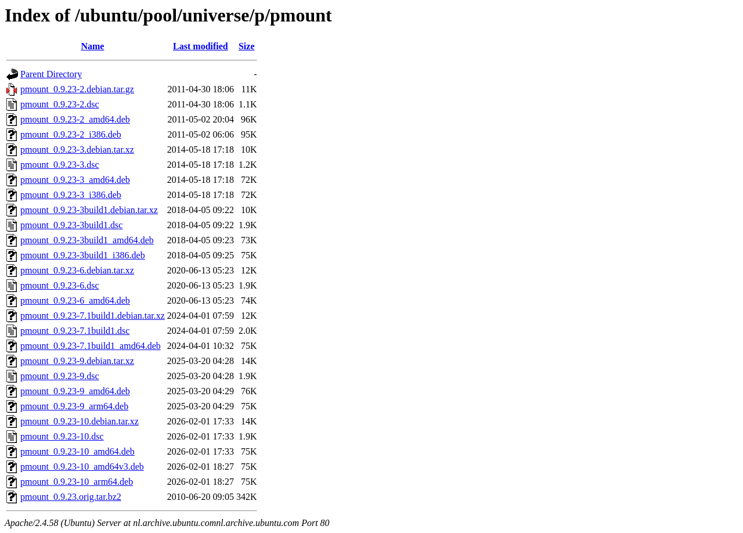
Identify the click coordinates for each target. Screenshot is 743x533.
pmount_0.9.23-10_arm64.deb (76, 482)
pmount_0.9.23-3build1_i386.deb (82, 255)
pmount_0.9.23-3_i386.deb (70, 195)
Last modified (200, 46)
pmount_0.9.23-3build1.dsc (71, 225)
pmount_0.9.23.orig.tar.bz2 (70, 497)
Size (247, 46)
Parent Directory (51, 74)
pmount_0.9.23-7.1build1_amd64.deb (90, 346)
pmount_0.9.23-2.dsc (59, 104)
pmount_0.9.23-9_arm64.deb (74, 406)
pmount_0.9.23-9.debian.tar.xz (77, 361)
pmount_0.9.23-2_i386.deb (70, 134)
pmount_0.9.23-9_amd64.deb (75, 391)
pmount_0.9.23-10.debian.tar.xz (79, 421)
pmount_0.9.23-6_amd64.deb (75, 300)
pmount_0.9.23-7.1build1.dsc (74, 331)
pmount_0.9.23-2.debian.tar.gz (77, 89)
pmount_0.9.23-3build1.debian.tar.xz (89, 210)
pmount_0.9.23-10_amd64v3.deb (82, 466)
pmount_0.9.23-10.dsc (62, 436)
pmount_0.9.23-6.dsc (59, 285)
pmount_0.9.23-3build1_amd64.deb (87, 240)
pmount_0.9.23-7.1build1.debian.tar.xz (92, 315)
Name (92, 46)
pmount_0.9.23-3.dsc (59, 165)
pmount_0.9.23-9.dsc (59, 376)
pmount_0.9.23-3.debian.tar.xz (77, 149)
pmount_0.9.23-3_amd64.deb (75, 180)
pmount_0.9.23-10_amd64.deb (77, 451)
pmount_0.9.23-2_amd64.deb (75, 119)
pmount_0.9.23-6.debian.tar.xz (77, 270)
